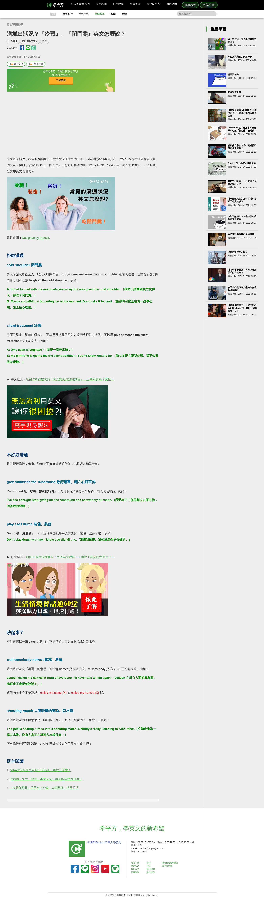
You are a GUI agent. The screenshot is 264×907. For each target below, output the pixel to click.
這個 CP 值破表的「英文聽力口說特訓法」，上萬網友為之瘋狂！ (70, 379)
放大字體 (16, 64)
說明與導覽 (169, 866)
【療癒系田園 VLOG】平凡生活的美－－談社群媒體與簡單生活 (242, 113)
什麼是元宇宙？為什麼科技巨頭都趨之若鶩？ (242, 147)
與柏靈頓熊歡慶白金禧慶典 (241, 234)
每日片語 (136, 869)
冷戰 (44, 41)
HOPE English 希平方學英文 (103, 842)
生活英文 (13, 41)
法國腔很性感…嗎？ (238, 252)
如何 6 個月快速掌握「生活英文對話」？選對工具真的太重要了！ (70, 557)
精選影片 (68, 13)
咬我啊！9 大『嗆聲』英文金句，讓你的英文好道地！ (46, 779)
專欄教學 (100, 13)
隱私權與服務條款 (173, 863)
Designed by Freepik (36, 238)
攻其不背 (136, 863)
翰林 (124, 13)
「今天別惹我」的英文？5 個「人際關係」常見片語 (44, 788)
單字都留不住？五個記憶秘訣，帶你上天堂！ (40, 770)
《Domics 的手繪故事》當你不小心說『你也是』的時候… (242, 129)
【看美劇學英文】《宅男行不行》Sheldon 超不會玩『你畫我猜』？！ (242, 308)
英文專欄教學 (15, 24)
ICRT (113, 13)
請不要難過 (233, 74)
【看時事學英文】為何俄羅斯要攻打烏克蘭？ (242, 271)
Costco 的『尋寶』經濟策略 (242, 163)
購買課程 (190, 4)
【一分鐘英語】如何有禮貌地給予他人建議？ (242, 200)
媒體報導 (152, 872)
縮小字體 (35, 64)
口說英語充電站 (30, 41)
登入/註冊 (208, 4)
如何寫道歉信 (234, 92)
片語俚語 (84, 13)
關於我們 (152, 869)
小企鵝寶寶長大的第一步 (240, 56)
